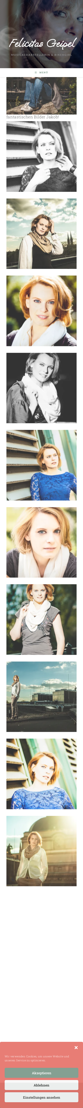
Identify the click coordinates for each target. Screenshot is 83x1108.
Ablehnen (41, 1085)
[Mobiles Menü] (41, 72)
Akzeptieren (41, 1073)
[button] (76, 1047)
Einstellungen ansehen (41, 1097)
